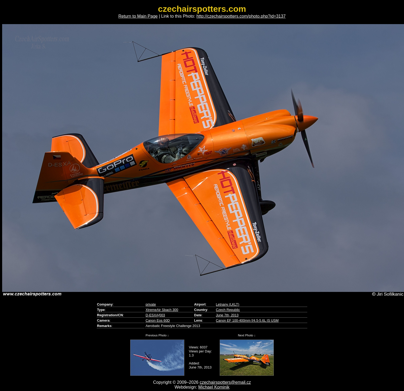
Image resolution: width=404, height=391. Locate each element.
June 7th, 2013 (227, 315)
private (150, 304)
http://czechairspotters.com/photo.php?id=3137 (241, 16)
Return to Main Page (138, 16)
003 (162, 315)
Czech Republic (228, 310)
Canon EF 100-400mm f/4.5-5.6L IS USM (247, 320)
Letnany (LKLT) (227, 304)
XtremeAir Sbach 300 (161, 310)
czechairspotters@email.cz (225, 382)
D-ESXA (151, 315)
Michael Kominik (213, 387)
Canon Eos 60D (157, 320)
